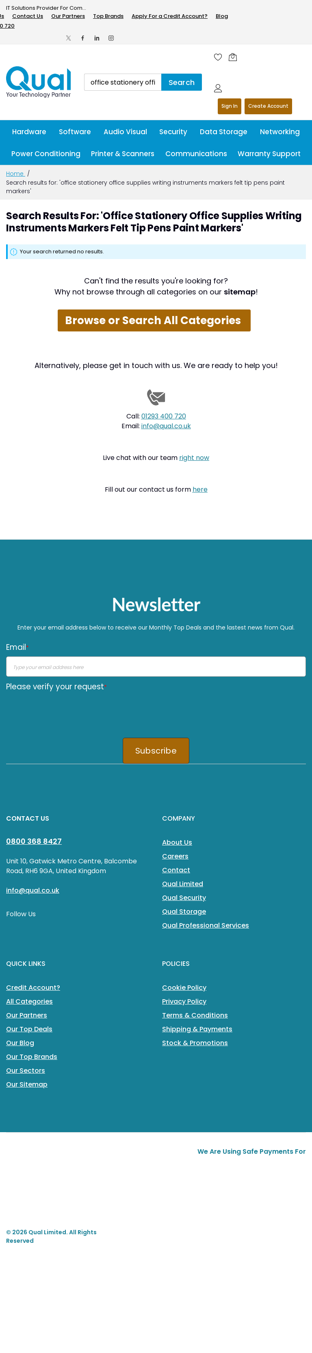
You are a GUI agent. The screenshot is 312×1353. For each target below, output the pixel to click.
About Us (177, 842)
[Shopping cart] (235, 56)
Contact (176, 870)
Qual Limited (182, 884)
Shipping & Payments (197, 1029)
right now (194, 457)
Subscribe (156, 750)
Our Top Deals (29, 1029)
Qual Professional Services (205, 925)
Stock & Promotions (195, 1043)
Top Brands (108, 16)
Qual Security (184, 897)
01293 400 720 (163, 416)
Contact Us (27, 16)
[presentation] (68, 712)
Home (15, 174)
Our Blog (20, 1043)
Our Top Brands (31, 1056)
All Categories (29, 1001)
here (200, 489)
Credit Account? (33, 987)
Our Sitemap (27, 1084)
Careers (175, 856)
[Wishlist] (218, 56)
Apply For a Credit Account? (170, 16)
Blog (222, 16)
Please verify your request (56, 686)
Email (17, 647)
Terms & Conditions (195, 1015)
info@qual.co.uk (166, 426)
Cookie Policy (184, 987)
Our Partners (68, 16)
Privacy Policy (184, 1001)
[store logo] (39, 82)
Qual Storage (184, 911)
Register (268, 106)
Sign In (229, 105)
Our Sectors (25, 1070)
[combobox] (122, 82)
